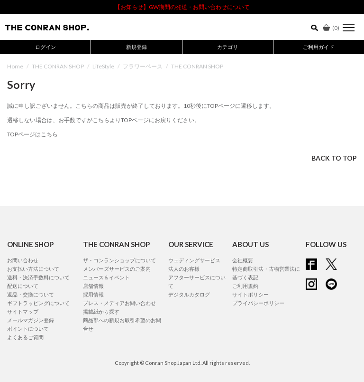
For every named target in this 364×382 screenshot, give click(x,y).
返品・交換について (30, 294)
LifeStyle (103, 66)
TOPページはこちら (32, 134)
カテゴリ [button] (227, 47)
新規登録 (136, 47)
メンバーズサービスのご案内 (117, 269)
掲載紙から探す (101, 311)
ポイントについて (28, 328)
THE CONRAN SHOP (58, 66)
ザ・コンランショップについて (119, 260)
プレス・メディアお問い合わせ (119, 303)
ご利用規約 (245, 286)
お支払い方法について (33, 269)
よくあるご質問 (25, 337)
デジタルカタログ (189, 294)
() (331, 27)
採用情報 (93, 294)
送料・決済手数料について (38, 277)
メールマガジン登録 (30, 320)
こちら (100, 120)
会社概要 (242, 260)
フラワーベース (143, 66)
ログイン (45, 47)
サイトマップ (22, 311)
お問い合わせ (22, 260)
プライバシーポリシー (258, 303)
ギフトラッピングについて (38, 303)
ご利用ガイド (318, 47)
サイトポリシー (250, 294)
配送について (22, 286)
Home (15, 66)
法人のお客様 (184, 269)
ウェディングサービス (194, 260)
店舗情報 (93, 286)
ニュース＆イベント (106, 277)
